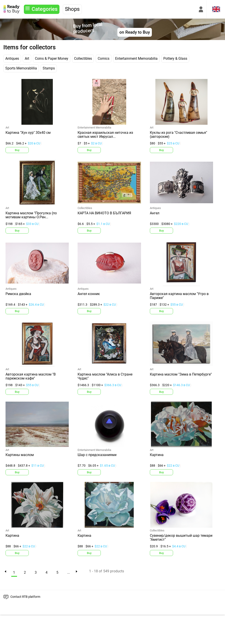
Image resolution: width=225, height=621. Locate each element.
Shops (72, 9)
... (68, 573)
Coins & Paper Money (51, 58)
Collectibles (83, 58)
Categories (44, 9)
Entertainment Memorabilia (136, 58)
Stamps (49, 68)
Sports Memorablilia (21, 68)
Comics (103, 58)
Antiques (12, 58)
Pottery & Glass (175, 58)
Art (27, 58)
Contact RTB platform (25, 596)
